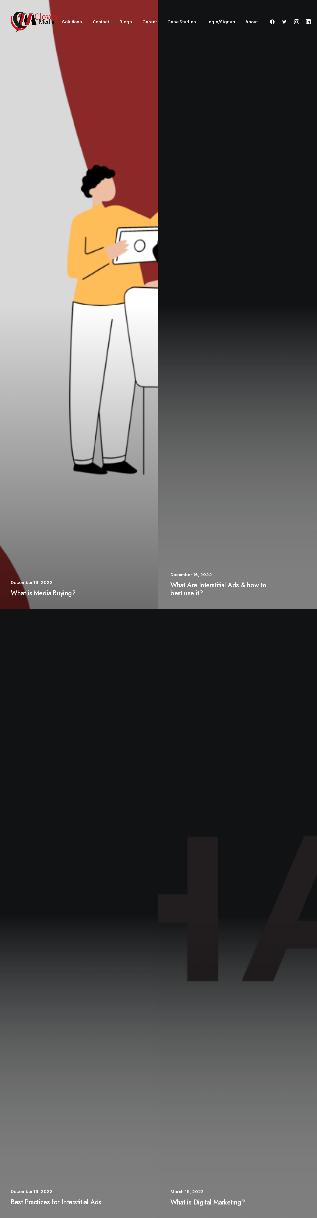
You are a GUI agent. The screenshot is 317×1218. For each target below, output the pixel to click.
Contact (101, 21)
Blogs (125, 21)
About (251, 21)
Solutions (72, 21)
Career (149, 21)
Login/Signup (220, 21)
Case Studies (181, 21)
